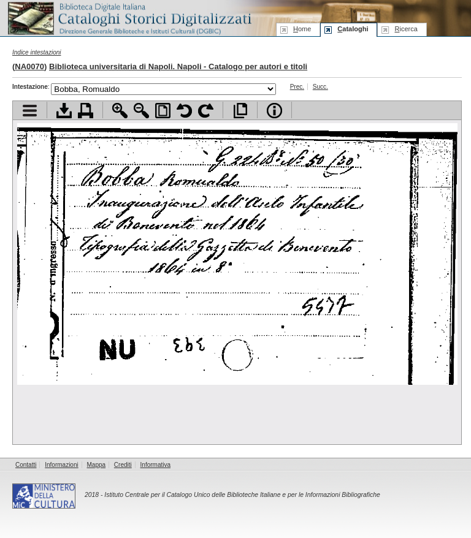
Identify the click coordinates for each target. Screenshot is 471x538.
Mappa (96, 464)
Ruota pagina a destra (205, 110)
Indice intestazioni (36, 52)
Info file (274, 110)
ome (302, 28)
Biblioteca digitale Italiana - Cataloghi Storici (129, 17)
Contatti (25, 464)
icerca (405, 28)
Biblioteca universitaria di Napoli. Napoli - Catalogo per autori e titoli (178, 66)
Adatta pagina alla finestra (162, 110)
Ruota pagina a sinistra (184, 110)
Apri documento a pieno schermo (240, 110)
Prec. (297, 86)
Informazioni (61, 464)
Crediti (123, 464)
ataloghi (352, 28)
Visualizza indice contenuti (29, 110)
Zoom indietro (141, 110)
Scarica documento (64, 110)
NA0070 (29, 66)
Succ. (320, 86)
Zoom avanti (120, 110)
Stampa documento (85, 110)
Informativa (155, 464)
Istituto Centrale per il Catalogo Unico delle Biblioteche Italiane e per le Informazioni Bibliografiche (242, 494)
